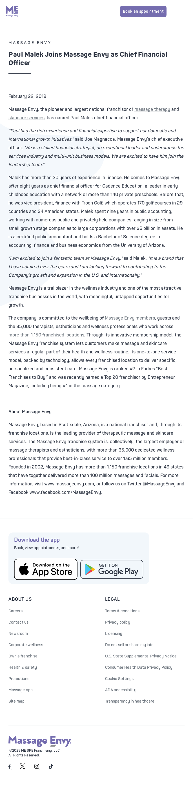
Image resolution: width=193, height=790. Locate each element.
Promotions (18, 678)
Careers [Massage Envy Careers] (15, 611)
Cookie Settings (119, 678)
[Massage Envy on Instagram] (37, 768)
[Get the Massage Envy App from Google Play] (112, 569)
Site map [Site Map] (16, 701)
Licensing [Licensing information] (113, 633)
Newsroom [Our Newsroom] (18, 633)
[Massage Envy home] (12, 11)
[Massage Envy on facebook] (10, 768)
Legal (112, 599)
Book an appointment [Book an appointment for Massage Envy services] (143, 11)
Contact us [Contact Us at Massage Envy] (18, 622)
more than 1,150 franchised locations (46, 335)
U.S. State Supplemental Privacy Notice (141, 656)
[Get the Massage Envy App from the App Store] (45, 569)
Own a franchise (22, 656)
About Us (20, 599)
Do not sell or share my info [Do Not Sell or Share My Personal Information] (129, 644)
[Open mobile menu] (182, 11)
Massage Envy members (130, 318)
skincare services (26, 118)
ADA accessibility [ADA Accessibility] (120, 690)
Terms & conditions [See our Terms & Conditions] (122, 611)
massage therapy (152, 109)
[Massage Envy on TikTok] (51, 768)
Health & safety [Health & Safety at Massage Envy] (22, 667)
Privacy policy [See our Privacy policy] (117, 622)
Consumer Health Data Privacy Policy (138, 667)
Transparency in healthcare (129, 701)
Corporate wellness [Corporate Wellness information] (25, 644)
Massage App (20, 690)
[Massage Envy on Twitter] (22, 768)
